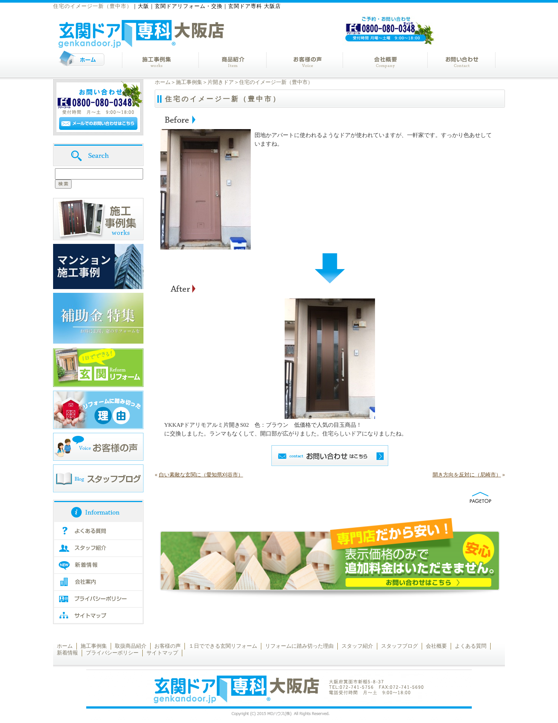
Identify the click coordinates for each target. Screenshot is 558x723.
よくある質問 (470, 646)
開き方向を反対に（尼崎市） (467, 475)
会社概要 (436, 646)
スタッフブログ (399, 646)
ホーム (163, 82)
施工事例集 (189, 82)
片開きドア (220, 82)
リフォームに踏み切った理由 (299, 646)
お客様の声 (167, 646)
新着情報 (67, 653)
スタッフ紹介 (357, 646)
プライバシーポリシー (112, 653)
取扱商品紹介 (130, 646)
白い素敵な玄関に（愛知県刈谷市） (201, 475)
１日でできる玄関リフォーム (223, 646)
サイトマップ (162, 653)
